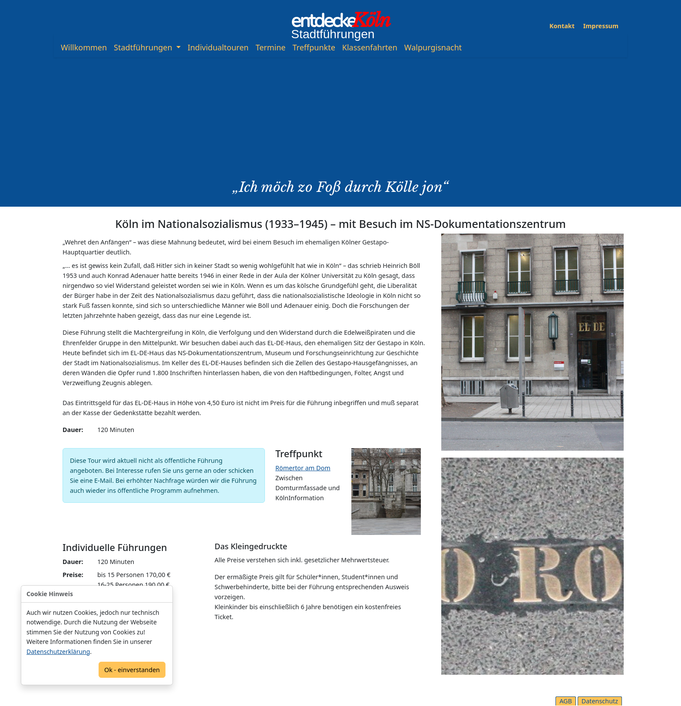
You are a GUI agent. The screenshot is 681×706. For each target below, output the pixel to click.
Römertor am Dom (303, 468)
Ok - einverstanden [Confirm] (132, 670)
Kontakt (562, 26)
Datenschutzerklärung (58, 651)
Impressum (600, 26)
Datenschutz (600, 701)
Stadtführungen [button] (144, 47)
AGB (565, 701)
